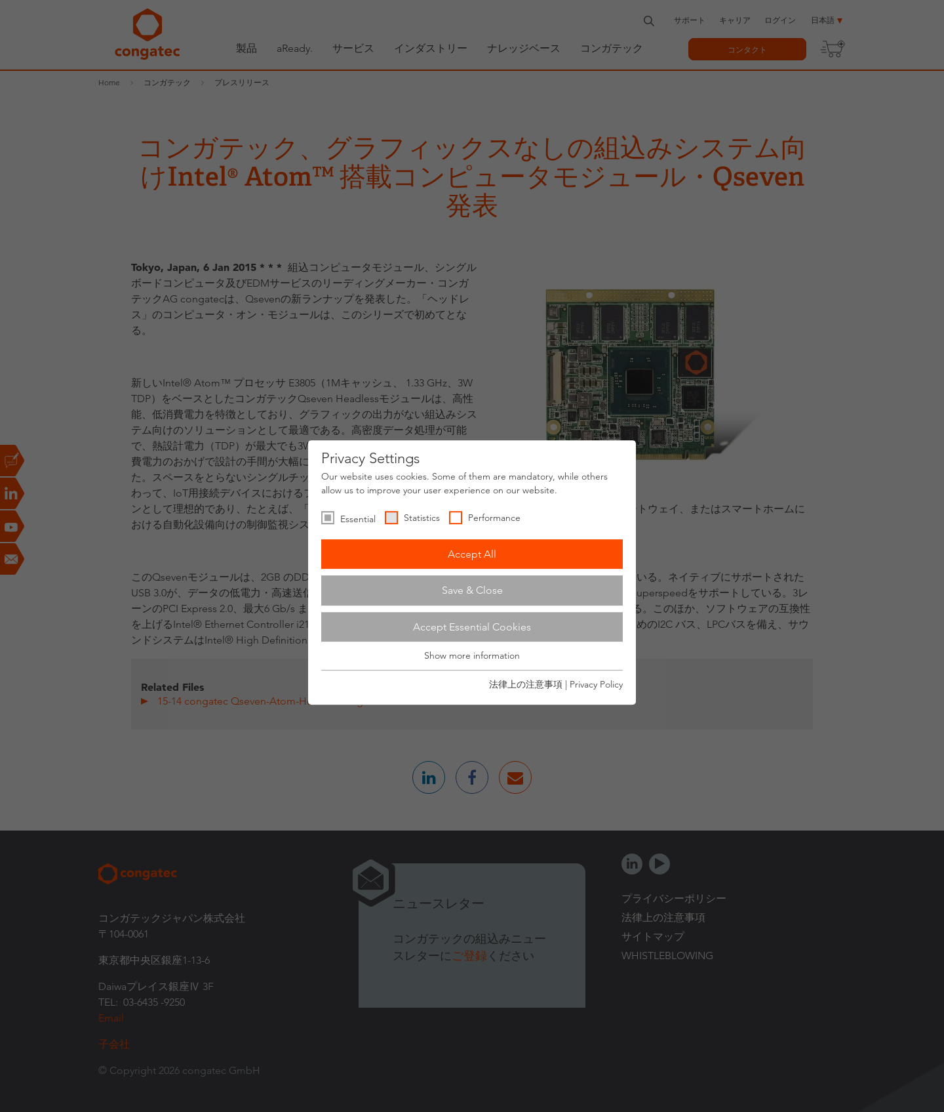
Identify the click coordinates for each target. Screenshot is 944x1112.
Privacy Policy (596, 684)
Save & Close (472, 590)
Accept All (472, 554)
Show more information (472, 656)
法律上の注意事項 (525, 684)
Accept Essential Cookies (472, 627)
